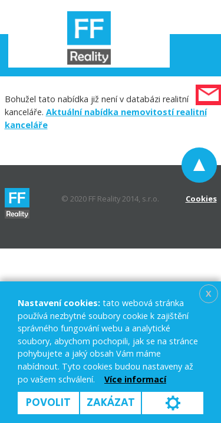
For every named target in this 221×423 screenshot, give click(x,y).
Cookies (201, 198)
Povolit (48, 403)
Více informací (135, 379)
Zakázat (111, 403)
